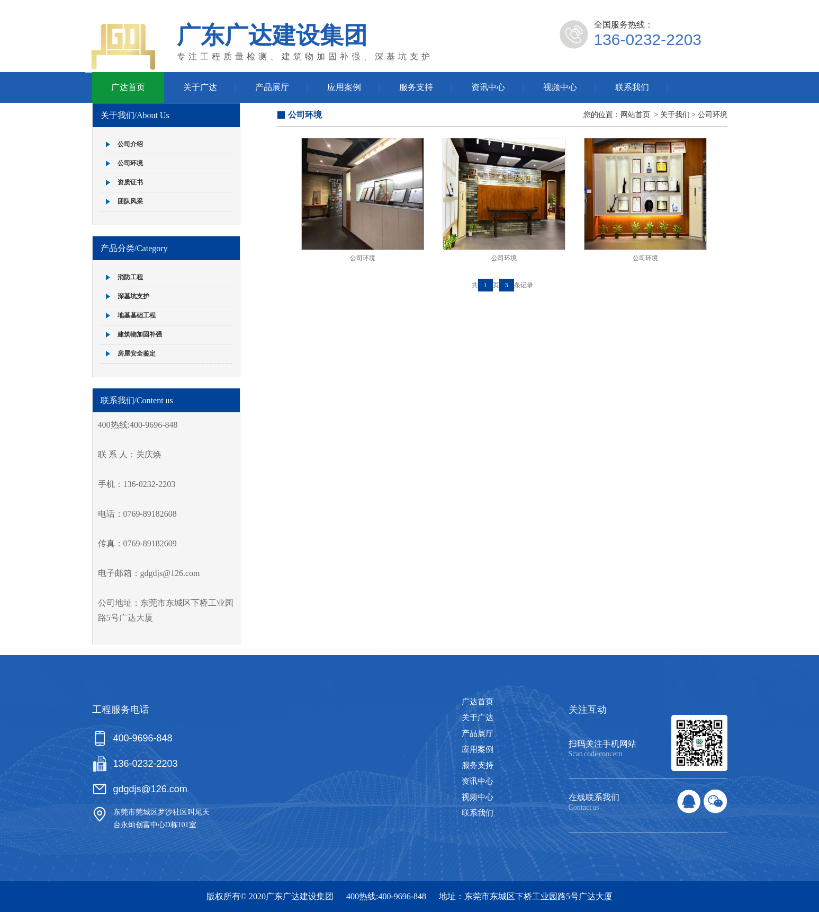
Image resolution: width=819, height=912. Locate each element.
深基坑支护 (133, 296)
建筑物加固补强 (140, 334)
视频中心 (560, 87)
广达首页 (128, 87)
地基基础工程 (137, 315)
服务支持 (416, 87)
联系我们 (632, 87)
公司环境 (130, 163)
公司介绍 (130, 144)
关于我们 (675, 115)
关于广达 (200, 87)
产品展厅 (272, 87)
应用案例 (344, 87)
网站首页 (635, 115)
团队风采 (130, 201)
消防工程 (130, 277)
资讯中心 (488, 87)
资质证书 (130, 182)
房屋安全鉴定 (137, 353)
